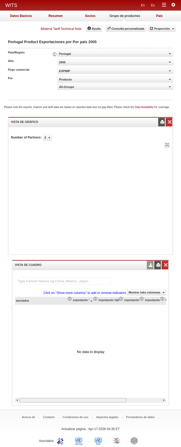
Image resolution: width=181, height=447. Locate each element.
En (143, 5)
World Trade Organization (117, 440)
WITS (11, 5)
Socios (90, 16)
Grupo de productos (124, 16)
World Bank (135, 440)
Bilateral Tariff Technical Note (61, 29)
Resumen (55, 16)
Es (153, 5)
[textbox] (64, 281)
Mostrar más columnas (147, 292)
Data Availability (144, 107)
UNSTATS (98, 440)
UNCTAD (79, 440)
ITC (61, 440)
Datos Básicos (21, 16)
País (159, 16)
